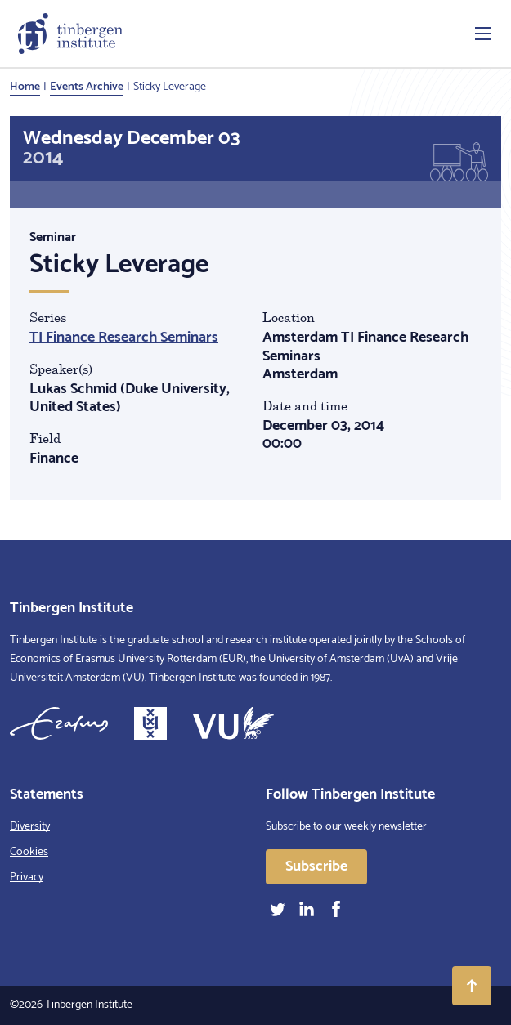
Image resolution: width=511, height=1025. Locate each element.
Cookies (29, 852)
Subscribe (316, 866)
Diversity (30, 826)
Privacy (26, 877)
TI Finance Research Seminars (123, 337)
